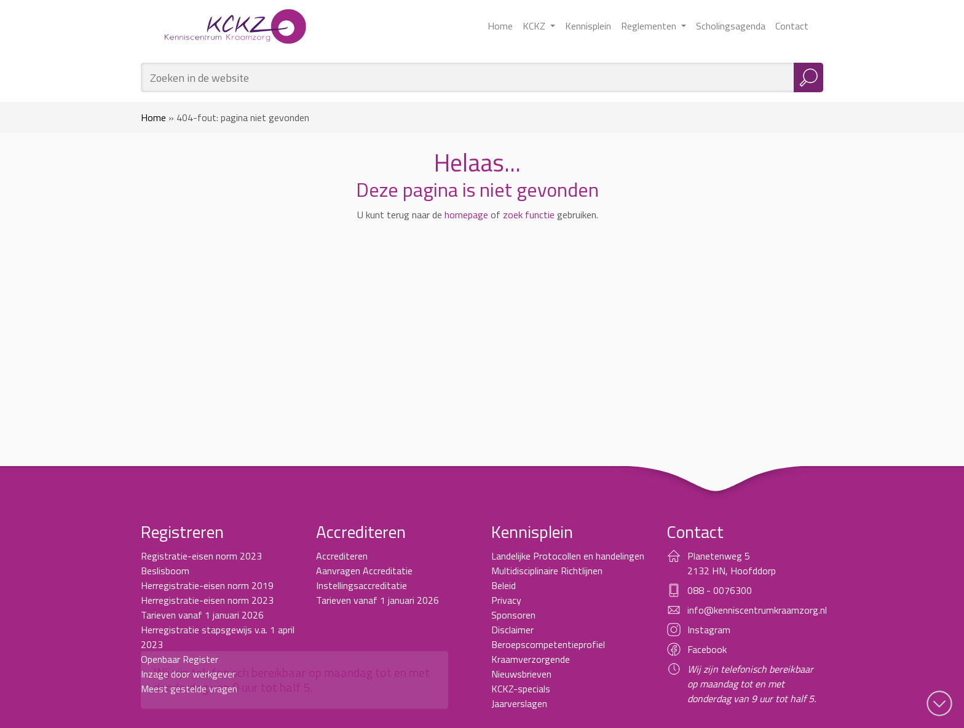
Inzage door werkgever (188, 674)
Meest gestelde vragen (189, 688)
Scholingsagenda (730, 25)
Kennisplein (588, 25)
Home (500, 25)
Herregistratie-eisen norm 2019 (207, 585)
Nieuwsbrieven (521, 674)
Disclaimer (512, 629)
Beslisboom (165, 570)
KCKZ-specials (520, 688)
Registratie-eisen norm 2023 (201, 555)
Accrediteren (342, 555)
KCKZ (535, 25)
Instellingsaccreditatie (361, 585)
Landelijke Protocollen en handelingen (567, 555)
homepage (466, 214)
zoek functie (529, 214)
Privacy (506, 600)
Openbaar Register (179, 659)
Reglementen (650, 25)
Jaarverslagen (519, 703)
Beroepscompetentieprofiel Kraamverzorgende (548, 652)
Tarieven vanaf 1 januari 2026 (202, 614)
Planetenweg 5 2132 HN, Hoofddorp (731, 563)
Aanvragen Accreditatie (364, 570)
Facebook (707, 649)
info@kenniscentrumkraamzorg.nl (757, 610)
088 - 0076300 (719, 590)
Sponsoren (513, 614)
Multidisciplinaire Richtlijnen (546, 570)
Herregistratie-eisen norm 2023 (207, 600)
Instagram (708, 629)
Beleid (503, 585)
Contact (791, 25)
